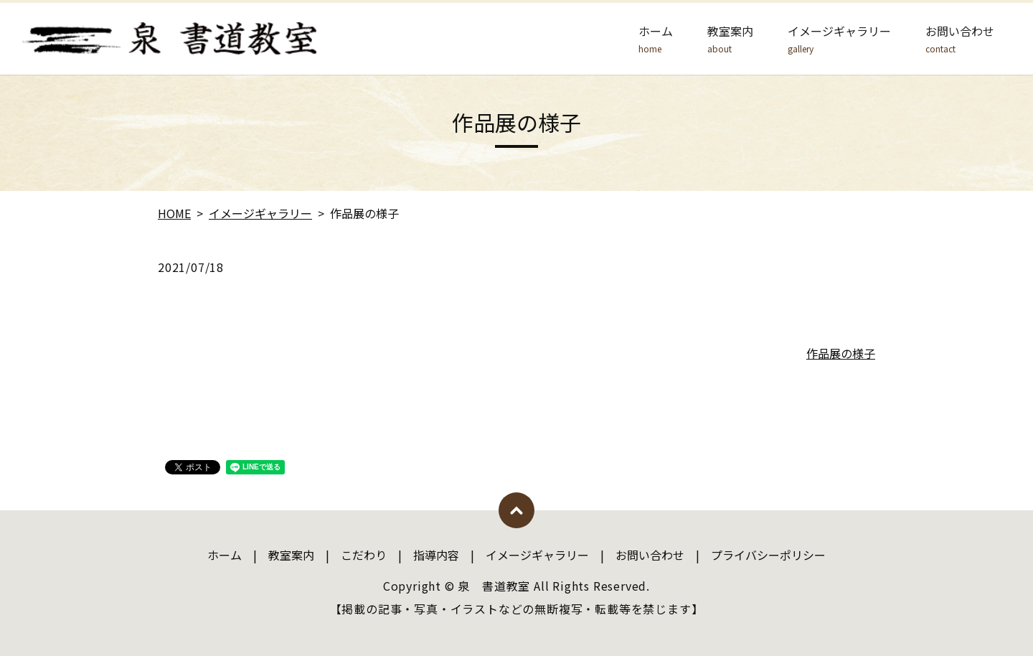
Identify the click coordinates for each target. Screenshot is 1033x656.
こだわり (364, 554)
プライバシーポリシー (768, 554)
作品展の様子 (840, 353)
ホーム (655, 39)
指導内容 (436, 554)
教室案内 (730, 39)
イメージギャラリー (839, 39)
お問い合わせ (959, 39)
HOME (174, 213)
